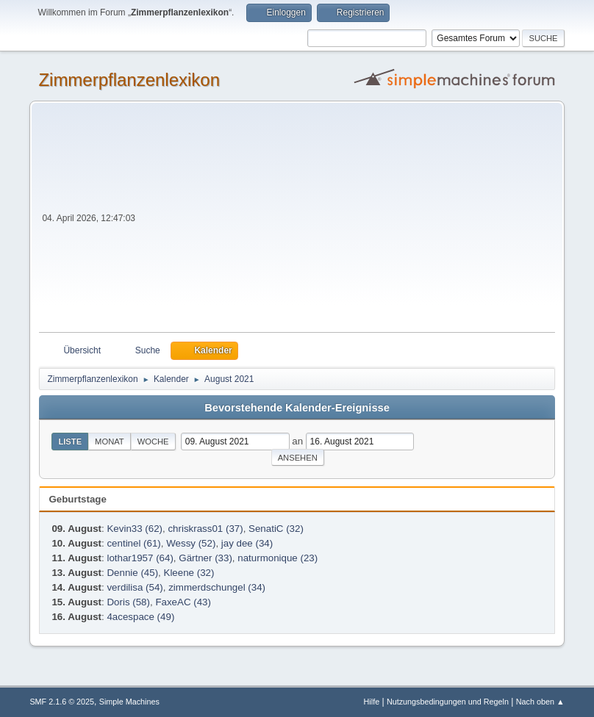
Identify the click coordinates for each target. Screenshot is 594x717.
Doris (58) (128, 602)
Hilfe (372, 701)
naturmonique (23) (277, 557)
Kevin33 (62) (134, 528)
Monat (109, 441)
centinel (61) (133, 543)
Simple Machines (129, 701)
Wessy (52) (190, 543)
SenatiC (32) (276, 528)
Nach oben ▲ (540, 701)
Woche (153, 441)
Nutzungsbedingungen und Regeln (448, 701)
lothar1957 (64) (140, 557)
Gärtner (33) (205, 557)
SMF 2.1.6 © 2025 (61, 701)
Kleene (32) (189, 572)
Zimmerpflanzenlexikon (129, 80)
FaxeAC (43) (183, 602)
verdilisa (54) (134, 587)
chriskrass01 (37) (205, 528)
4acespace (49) (140, 616)
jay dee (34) (247, 543)
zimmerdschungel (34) (216, 587)
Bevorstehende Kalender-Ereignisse (297, 408)
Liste (70, 441)
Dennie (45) (132, 572)
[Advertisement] (346, 222)
